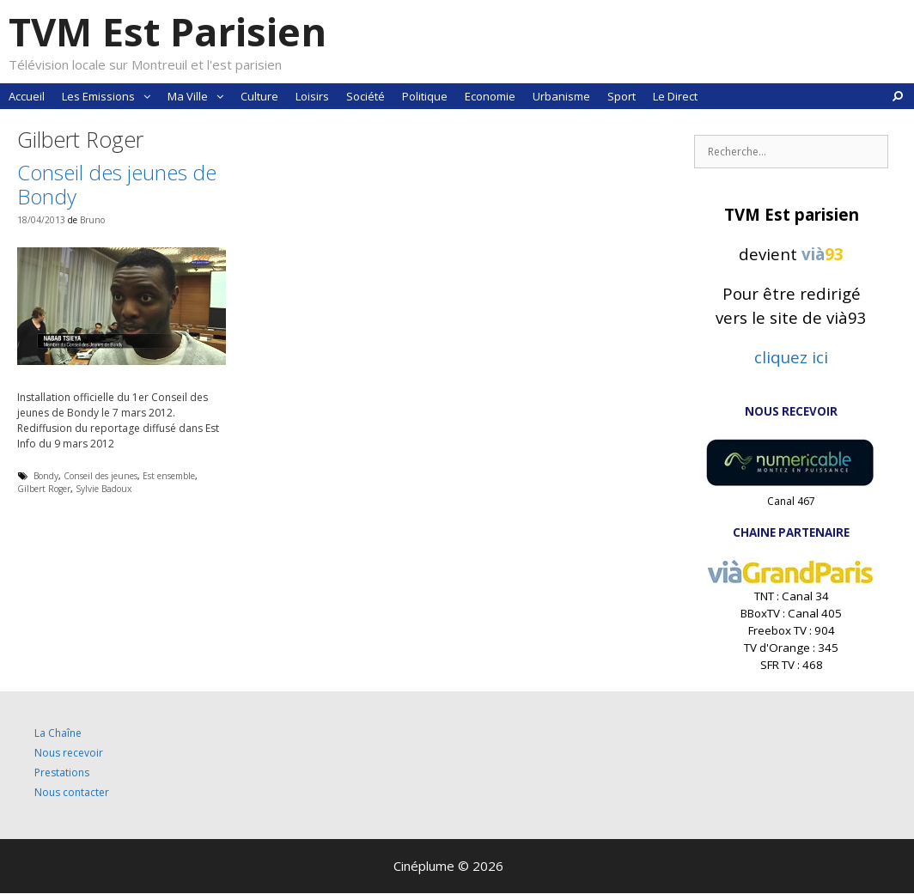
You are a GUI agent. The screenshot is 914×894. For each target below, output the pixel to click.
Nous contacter (71, 792)
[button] (147, 96)
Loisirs (312, 96)
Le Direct (675, 96)
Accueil (27, 96)
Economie (490, 96)
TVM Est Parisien (167, 31)
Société (365, 96)
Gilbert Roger (43, 489)
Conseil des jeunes (100, 476)
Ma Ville (200, 96)
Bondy (46, 476)
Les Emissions (110, 96)
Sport (621, 96)
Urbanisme (561, 96)
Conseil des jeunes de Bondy (116, 184)
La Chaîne (58, 733)
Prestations (61, 772)
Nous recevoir (68, 752)
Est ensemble (169, 476)
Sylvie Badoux (103, 489)
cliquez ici (791, 357)
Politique (425, 96)
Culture (259, 96)
